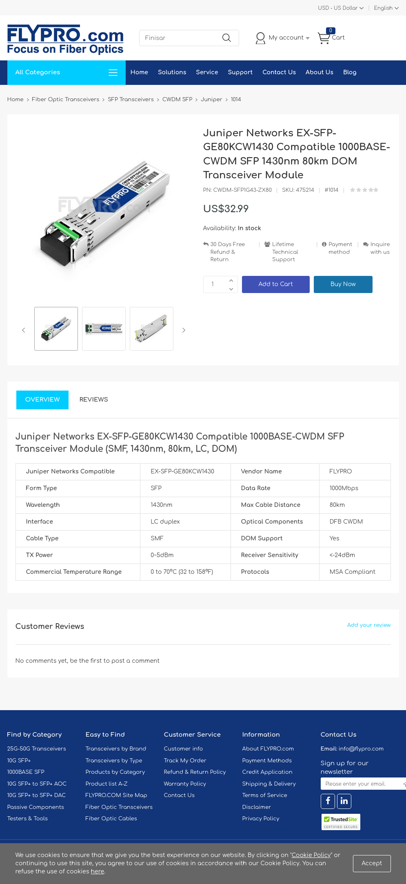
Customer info (183, 749)
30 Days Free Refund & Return (228, 252)
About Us (319, 72)
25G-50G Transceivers (36, 749)
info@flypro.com (361, 749)
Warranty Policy (185, 784)
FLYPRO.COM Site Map (116, 795)
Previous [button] (25, 330)
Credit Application (267, 772)
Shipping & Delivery (269, 784)
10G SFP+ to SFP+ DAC (36, 795)
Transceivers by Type (114, 761)
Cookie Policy (311, 855)
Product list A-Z (107, 784)
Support (240, 72)
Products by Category (115, 772)
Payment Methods (267, 761)
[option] (56, 330)
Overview (42, 399)
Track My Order (185, 761)
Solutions (172, 72)
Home (139, 72)
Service (207, 72)
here (97, 871)
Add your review (369, 625)
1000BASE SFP (25, 772)
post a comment (135, 661)
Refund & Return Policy (195, 772)
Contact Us (279, 72)
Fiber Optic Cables (111, 819)
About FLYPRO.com (268, 749)
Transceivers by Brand (116, 749)
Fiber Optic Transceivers (119, 807)
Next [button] (182, 330)
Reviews (93, 399)
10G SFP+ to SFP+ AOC (37, 784)
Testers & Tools (27, 819)
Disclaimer (256, 807)
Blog (350, 72)
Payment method (340, 248)
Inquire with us (380, 248)
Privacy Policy (261, 819)
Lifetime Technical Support (285, 252)
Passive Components (35, 807)
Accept (372, 863)
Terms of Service (264, 795)
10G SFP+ (19, 761)
